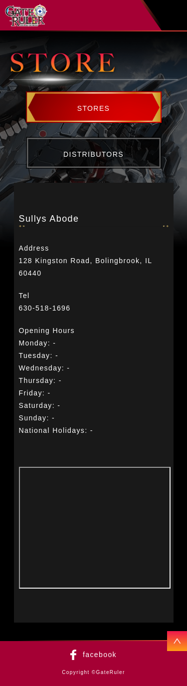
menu (175, 15)
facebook (100, 655)
